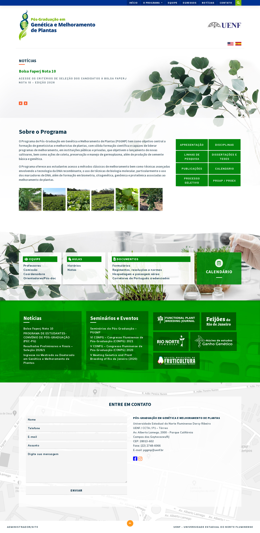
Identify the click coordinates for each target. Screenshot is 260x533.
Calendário (224, 168)
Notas (72, 270)
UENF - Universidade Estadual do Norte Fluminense (213, 527)
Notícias (208, 2)
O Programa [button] (151, 2)
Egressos (189, 2)
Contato (226, 2)
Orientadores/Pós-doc (39, 278)
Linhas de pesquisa (192, 156)
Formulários (121, 265)
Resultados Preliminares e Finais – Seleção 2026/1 (48, 348)
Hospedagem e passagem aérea (136, 274)
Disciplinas (224, 144)
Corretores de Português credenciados (141, 278)
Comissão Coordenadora (34, 272)
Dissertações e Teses (224, 156)
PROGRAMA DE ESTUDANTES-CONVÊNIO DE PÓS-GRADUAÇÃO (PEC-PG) (46, 337)
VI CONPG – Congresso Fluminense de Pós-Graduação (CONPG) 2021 (116, 339)
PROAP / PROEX (224, 180)
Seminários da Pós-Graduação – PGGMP (113, 330)
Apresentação (192, 144)
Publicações (192, 168)
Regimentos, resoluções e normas (137, 270)
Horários (74, 265)
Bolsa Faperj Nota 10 (37, 71)
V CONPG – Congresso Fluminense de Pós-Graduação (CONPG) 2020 (116, 348)
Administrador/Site (22, 527)
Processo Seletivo (192, 180)
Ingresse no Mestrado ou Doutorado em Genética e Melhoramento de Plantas (49, 358)
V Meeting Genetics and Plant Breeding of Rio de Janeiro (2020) (114, 357)
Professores (32, 265)
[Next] (25, 102)
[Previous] (20, 102)
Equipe (172, 2)
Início (133, 2)
